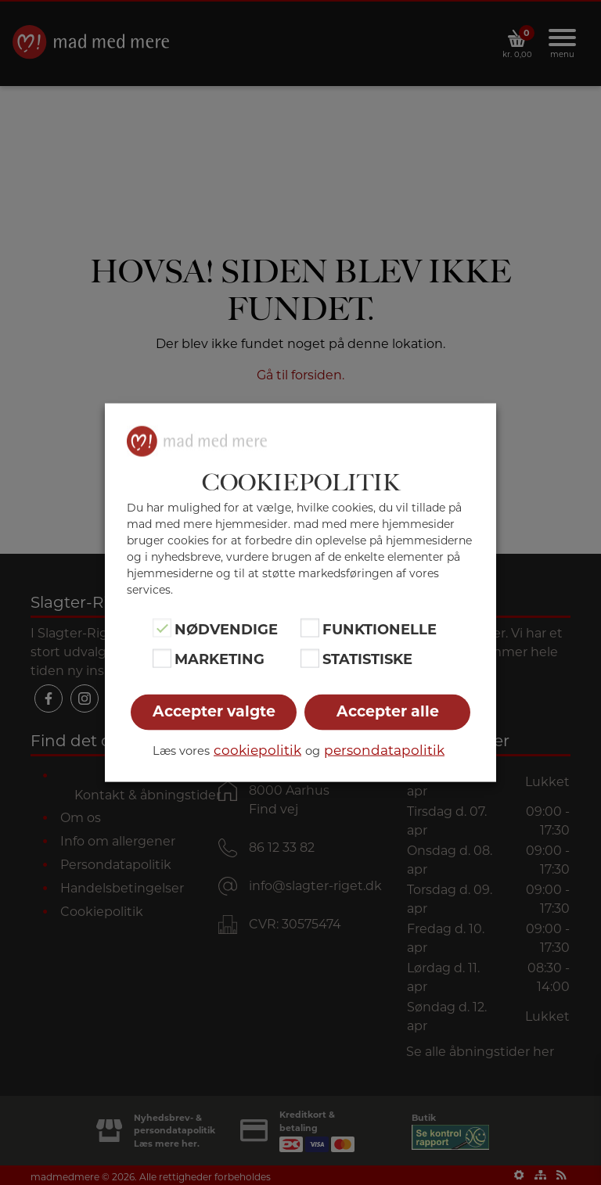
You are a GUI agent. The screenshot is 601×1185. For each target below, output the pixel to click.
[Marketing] (162, 657)
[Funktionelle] (309, 628)
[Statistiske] (309, 657)
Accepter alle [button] (387, 711)
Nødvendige (226, 629)
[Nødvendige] (162, 628)
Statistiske (367, 659)
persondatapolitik (384, 749)
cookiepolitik (257, 749)
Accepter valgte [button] (214, 711)
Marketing (220, 659)
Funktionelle (379, 629)
